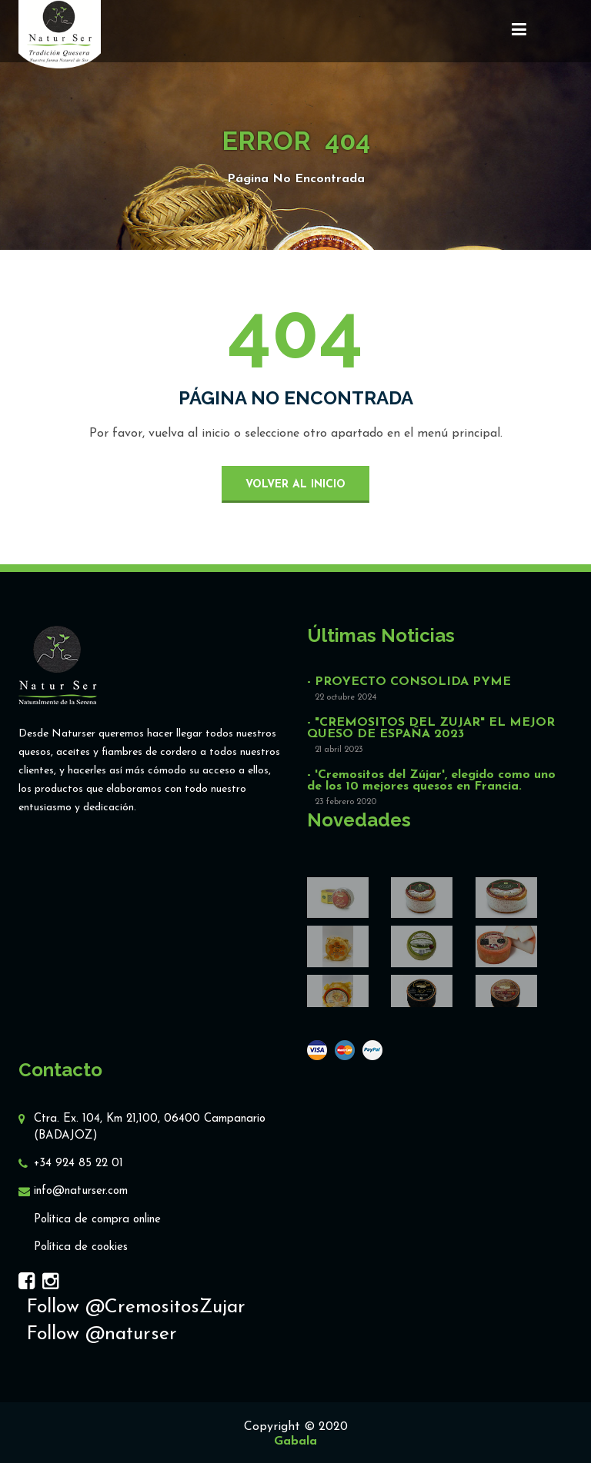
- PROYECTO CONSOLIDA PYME (409, 682)
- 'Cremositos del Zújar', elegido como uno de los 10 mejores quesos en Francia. (431, 781)
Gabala (295, 1442)
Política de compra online (97, 1219)
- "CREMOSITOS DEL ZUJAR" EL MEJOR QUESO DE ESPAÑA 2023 (431, 728)
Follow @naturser (101, 1334)
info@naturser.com (81, 1191)
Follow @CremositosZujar (135, 1307)
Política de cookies (81, 1247)
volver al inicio (295, 484)
